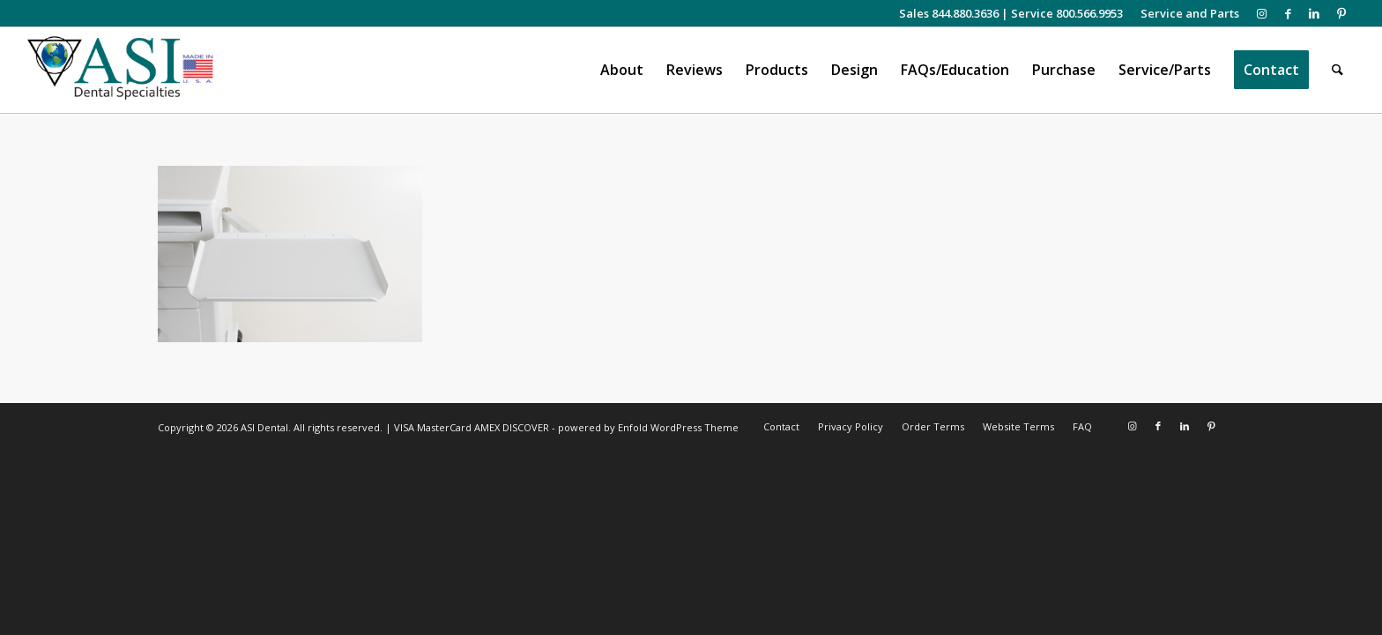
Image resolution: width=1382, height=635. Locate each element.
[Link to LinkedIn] (1314, 13)
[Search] (1337, 70)
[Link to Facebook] (1288, 13)
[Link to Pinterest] (1341, 13)
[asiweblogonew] (120, 70)
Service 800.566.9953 (1067, 13)
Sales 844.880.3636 (949, 13)
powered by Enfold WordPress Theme (648, 427)
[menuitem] (1185, 13)
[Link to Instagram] (1261, 13)
